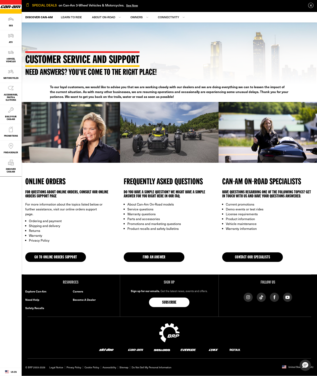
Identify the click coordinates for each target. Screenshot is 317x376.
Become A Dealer (84, 300)
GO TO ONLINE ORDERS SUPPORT (55, 257)
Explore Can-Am (35, 291)
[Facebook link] (274, 297)
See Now (132, 5)
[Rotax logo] (235, 350)
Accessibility (109, 367)
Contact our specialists (252, 257)
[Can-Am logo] (135, 350)
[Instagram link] (248, 297)
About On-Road (103, 17)
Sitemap (123, 367)
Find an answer (154, 257)
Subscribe (169, 303)
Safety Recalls (34, 308)
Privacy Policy (74, 367)
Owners (136, 17)
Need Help (32, 300)
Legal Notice (56, 367)
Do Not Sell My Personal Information (151, 367)
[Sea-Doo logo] (162, 350)
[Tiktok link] (261, 297)
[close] (310, 5)
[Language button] (11, 372)
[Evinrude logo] (188, 350)
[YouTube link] (287, 297)
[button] (305, 365)
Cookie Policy (92, 367)
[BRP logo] (169, 332)
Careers (78, 291)
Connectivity (168, 17)
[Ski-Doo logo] (106, 350)
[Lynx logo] (213, 350)
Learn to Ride (71, 17)
